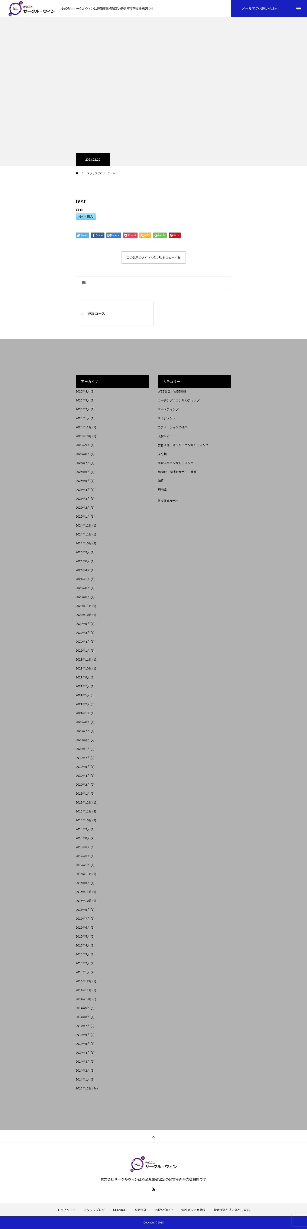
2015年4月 (83, 945)
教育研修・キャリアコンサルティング (183, 445)
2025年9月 (83, 445)
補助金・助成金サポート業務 (177, 472)
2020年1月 (83, 749)
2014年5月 (83, 1043)
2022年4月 (83, 641)
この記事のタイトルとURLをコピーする (153, 257)
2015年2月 (83, 963)
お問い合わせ (164, 1210)
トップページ (66, 1210)
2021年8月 (83, 677)
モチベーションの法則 (173, 427)
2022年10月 (84, 615)
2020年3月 (83, 740)
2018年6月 (83, 847)
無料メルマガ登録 (193, 1210)
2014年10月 (84, 999)
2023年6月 (83, 597)
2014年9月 (83, 1008)
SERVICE (119, 1210)
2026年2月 (83, 409)
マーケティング (168, 409)
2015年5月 (83, 936)
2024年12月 (84, 525)
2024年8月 (83, 561)
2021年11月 (84, 659)
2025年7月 (83, 463)
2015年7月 (83, 918)
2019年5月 (83, 766)
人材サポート (167, 436)
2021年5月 (83, 695)
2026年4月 (83, 391)
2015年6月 (83, 927)
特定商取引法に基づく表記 (232, 1210)
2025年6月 (83, 472)
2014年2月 (83, 1070)
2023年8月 (83, 588)
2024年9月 (83, 552)
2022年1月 (83, 650)
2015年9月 (83, 909)
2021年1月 (83, 713)
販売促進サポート (170, 500)
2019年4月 (83, 775)
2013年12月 (84, 1088)
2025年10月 (84, 436)
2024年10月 (84, 543)
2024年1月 (83, 579)
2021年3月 (83, 704)
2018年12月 (84, 802)
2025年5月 (83, 480)
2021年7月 (83, 686)
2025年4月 (83, 489)
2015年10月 (84, 900)
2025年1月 (83, 516)
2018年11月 (84, 811)
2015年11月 (84, 892)
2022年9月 (83, 623)
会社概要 (141, 1210)
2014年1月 (83, 1079)
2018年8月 (83, 838)
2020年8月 (83, 722)
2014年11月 (84, 990)
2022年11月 (84, 606)
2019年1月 (83, 793)
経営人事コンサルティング (176, 463)
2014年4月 (83, 1052)
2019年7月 (83, 757)
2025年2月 (83, 507)
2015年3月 (83, 954)
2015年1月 (83, 972)
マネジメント (167, 418)
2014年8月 (83, 1017)
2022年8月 (83, 632)
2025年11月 (84, 427)
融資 (161, 480)
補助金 (162, 489)
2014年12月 (84, 981)
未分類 (162, 454)
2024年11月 (84, 534)
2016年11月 (84, 874)
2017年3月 (83, 856)
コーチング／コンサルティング (179, 400)
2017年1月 (83, 865)
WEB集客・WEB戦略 (172, 391)
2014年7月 (83, 1026)
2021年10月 (84, 668)
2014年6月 (83, 1034)
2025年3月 (83, 498)
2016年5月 (83, 883)
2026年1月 (83, 418)
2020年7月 (83, 731)
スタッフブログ (94, 1210)
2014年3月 (83, 1061)
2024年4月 (83, 570)
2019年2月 (83, 784)
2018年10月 (84, 820)
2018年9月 (83, 829)
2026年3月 (83, 400)
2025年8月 (83, 454)
